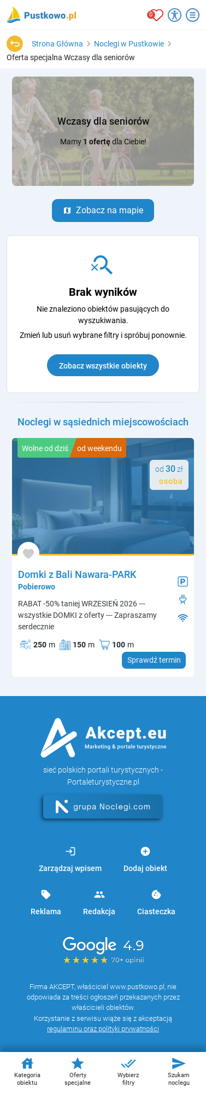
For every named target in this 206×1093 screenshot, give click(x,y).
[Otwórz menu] (192, 15)
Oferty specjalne (77, 1071)
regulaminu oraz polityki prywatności (103, 1029)
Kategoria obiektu (27, 1071)
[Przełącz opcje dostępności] (174, 15)
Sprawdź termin (154, 660)
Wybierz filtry (128, 1071)
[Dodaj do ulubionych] (28, 553)
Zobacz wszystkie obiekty (103, 365)
